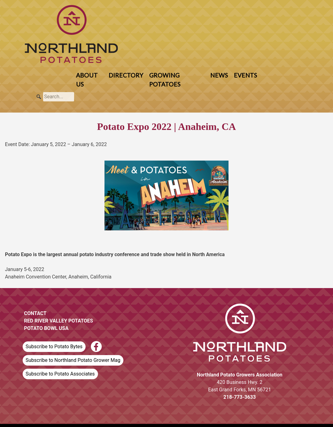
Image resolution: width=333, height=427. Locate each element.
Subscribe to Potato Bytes (54, 346)
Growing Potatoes (164, 80)
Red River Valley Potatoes (58, 321)
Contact (35, 313)
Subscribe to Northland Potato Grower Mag (73, 360)
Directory (126, 75)
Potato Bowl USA (46, 328)
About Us (87, 80)
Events (245, 75)
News (219, 75)
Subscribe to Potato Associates (60, 374)
